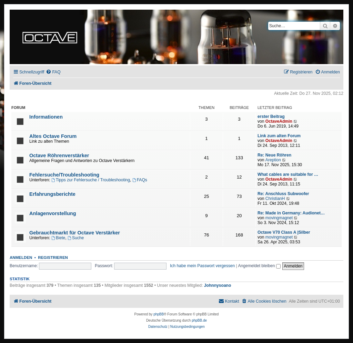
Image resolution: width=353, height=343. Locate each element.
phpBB (158, 314)
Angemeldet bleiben (259, 265)
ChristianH (275, 198)
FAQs (139, 180)
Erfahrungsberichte (52, 194)
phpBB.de (199, 320)
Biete (58, 237)
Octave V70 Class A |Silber (284, 232)
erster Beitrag (271, 116)
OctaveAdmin (278, 121)
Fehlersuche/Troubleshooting (64, 175)
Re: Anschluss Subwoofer (283, 193)
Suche (76, 237)
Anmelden (21, 257)
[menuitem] (53, 72)
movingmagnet (279, 217)
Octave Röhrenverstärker (59, 155)
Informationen (46, 117)
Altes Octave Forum (53, 136)
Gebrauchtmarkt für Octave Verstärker (74, 232)
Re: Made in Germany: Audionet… (291, 213)
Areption (273, 160)
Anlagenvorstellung (52, 213)
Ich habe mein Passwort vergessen (202, 265)
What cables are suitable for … (288, 174)
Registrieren (53, 257)
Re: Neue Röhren (274, 155)
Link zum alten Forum (279, 135)
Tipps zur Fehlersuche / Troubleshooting (90, 180)
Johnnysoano (217, 285)
